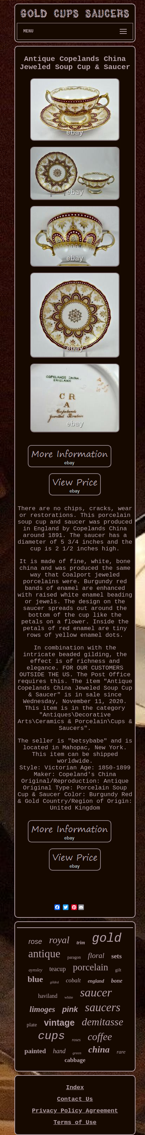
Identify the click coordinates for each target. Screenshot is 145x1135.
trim (81, 942)
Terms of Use (74, 1122)
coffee (100, 1036)
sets (116, 956)
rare (121, 1052)
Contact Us (75, 1099)
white (68, 997)
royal (59, 939)
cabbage (75, 1060)
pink (70, 1009)
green (77, 1053)
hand (59, 1051)
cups (51, 1036)
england (96, 981)
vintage (59, 1022)
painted (35, 1051)
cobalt (73, 980)
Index (75, 1087)
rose (35, 941)
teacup (58, 968)
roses (76, 1039)
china (99, 1049)
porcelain (90, 967)
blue (35, 979)
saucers (102, 1007)
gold (106, 939)
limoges (42, 1009)
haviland (47, 996)
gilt (118, 969)
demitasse (102, 1021)
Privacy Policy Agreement (75, 1110)
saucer (96, 992)
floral (96, 955)
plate (32, 1024)
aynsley (35, 969)
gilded (54, 982)
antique (44, 953)
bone (117, 981)
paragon (74, 957)
